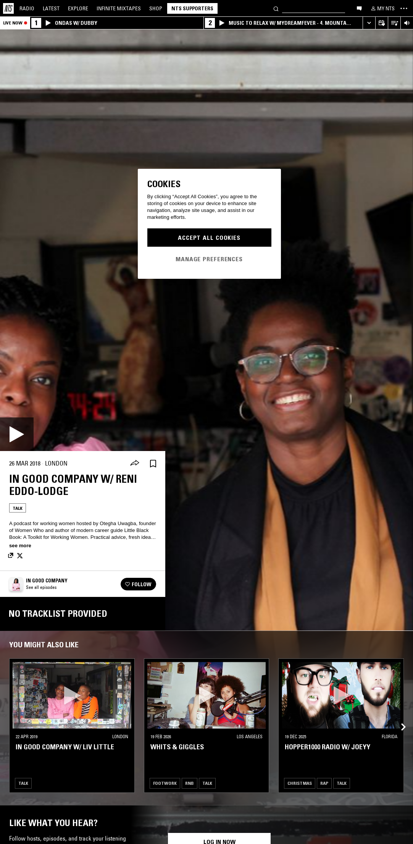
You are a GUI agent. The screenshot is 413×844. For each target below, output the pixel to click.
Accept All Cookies (209, 237)
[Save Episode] (153, 463)
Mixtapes (119, 8)
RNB (189, 783)
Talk (18, 508)
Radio (26, 8)
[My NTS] (382, 8)
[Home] (8, 8)
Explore (78, 8)
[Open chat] (359, 8)
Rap (324, 783)
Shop (155, 8)
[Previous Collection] (398, 718)
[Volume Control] (406, 23)
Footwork (165, 783)
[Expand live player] (369, 23)
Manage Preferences (209, 259)
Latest (51, 8)
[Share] (135, 463)
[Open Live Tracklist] (394, 23)
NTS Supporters (192, 8)
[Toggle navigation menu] (404, 8)
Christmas (299, 783)
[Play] (17, 434)
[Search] (276, 8)
